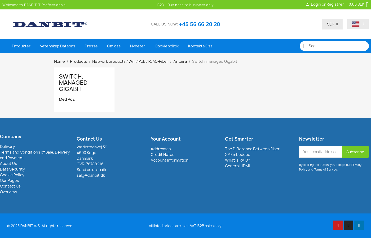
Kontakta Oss (200, 46)
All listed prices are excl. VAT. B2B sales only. (185, 225)
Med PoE (67, 99)
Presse (91, 46)
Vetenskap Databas (57, 46)
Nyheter (137, 46)
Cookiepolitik (167, 46)
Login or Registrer (325, 4)
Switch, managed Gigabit (73, 82)
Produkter (21, 46)
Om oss (114, 46)
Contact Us (89, 139)
